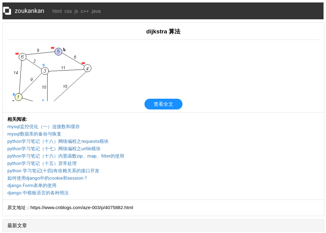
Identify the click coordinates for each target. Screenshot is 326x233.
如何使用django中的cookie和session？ (47, 178)
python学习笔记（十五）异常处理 (42, 163)
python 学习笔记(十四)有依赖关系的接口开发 (53, 171)
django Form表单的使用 (31, 185)
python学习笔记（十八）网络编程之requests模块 (58, 141)
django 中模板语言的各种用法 (38, 193)
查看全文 (163, 104)
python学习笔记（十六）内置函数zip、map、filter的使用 (65, 156)
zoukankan (29, 10)
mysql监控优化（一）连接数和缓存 (43, 126)
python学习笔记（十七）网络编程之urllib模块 (54, 148)
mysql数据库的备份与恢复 (34, 134)
